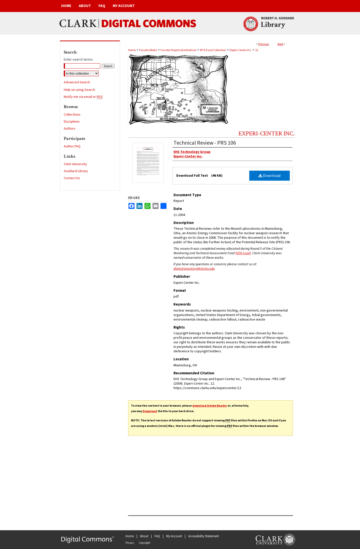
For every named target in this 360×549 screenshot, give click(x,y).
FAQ (157, 536)
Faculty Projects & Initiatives (178, 50)
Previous (263, 44)
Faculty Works (148, 50)
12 (256, 50)
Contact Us (72, 178)
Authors (70, 128)
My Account (174, 536)
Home (132, 50)
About (144, 536)
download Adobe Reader (209, 406)
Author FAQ (72, 146)
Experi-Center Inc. (241, 50)
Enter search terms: (78, 59)
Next (280, 44)
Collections (72, 114)
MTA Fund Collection (213, 50)
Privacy (130, 543)
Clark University (75, 164)
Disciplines (72, 121)
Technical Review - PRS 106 (205, 143)
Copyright (144, 543)
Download (269, 175)
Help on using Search (79, 89)
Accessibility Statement (203, 536)
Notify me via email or (83, 96)
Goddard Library (76, 171)
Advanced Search (77, 82)
